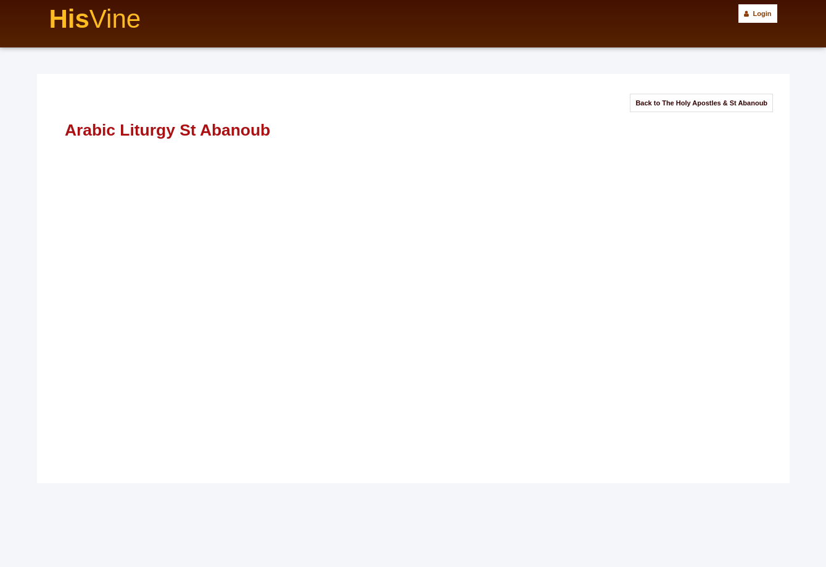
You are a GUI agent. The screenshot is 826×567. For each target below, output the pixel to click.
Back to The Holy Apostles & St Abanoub (701, 103)
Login (757, 13)
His (95, 18)
